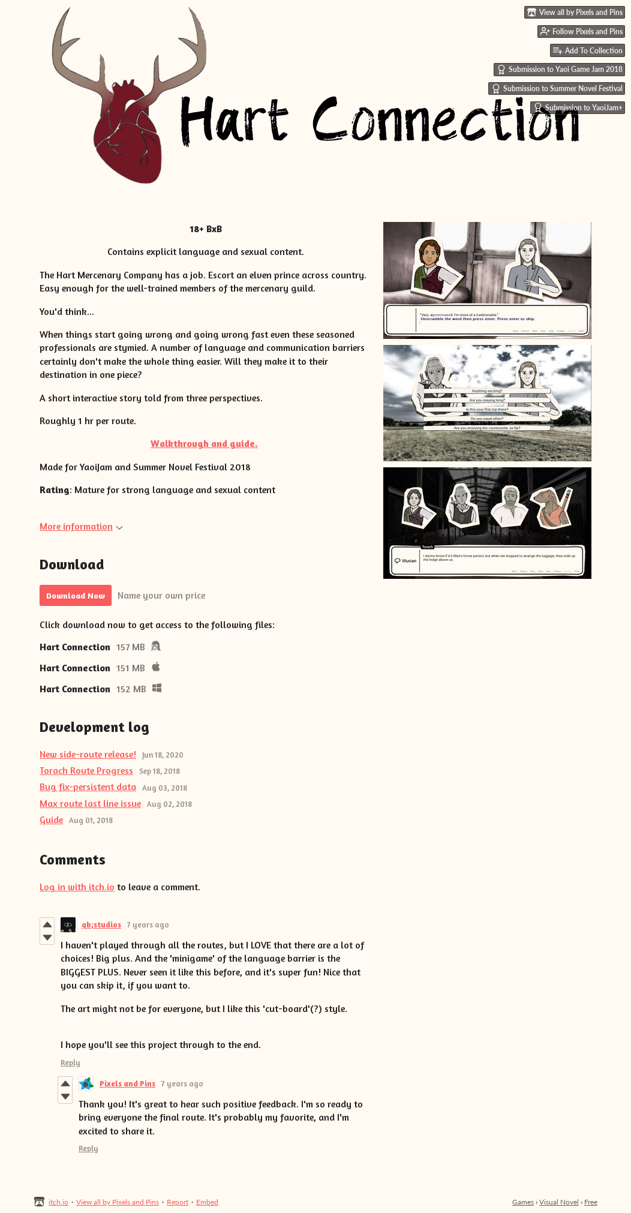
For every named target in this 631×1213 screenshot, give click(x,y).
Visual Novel (559, 1201)
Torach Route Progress (86, 770)
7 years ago (148, 924)
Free (590, 1201)
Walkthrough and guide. (204, 443)
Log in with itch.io (77, 887)
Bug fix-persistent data (88, 786)
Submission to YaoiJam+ (578, 107)
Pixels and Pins (127, 1083)
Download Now (75, 595)
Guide (51, 819)
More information (81, 526)
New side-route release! (88, 754)
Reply (70, 1062)
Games (523, 1201)
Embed (207, 1201)
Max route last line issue (90, 803)
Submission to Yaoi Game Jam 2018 (560, 69)
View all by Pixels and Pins (117, 1201)
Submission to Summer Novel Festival (557, 89)
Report (177, 1201)
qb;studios (101, 924)
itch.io (58, 1201)
